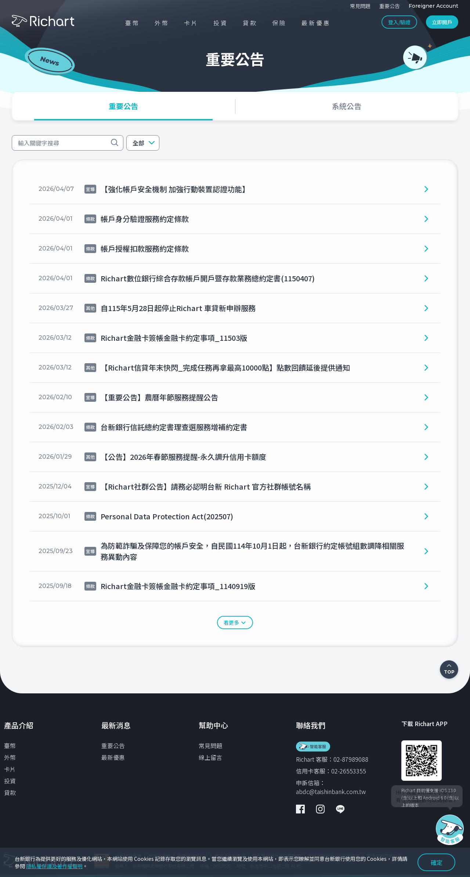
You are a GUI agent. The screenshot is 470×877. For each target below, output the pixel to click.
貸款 (10, 792)
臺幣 (10, 745)
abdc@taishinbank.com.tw (331, 791)
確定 (436, 862)
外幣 (10, 757)
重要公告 (113, 745)
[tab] (123, 106)
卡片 (10, 769)
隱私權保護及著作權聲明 (54, 866)
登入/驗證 (399, 22)
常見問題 (210, 745)
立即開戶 (442, 22)
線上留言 (210, 757)
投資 (10, 780)
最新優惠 (113, 757)
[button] (142, 143)
